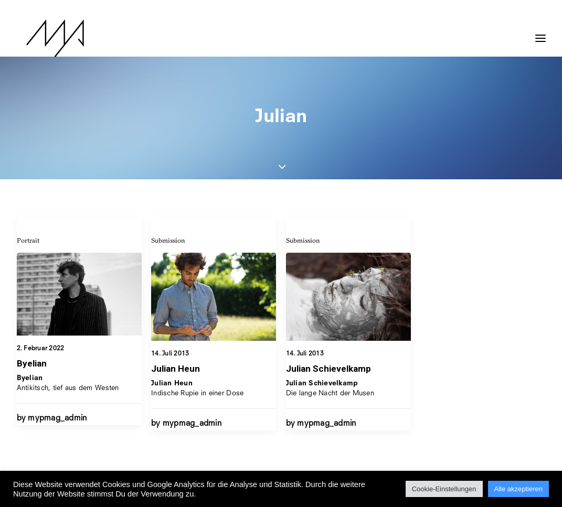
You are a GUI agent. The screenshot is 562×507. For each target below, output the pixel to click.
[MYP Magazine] (46, 38)
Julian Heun (175, 368)
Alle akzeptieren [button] (518, 489)
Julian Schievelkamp (328, 369)
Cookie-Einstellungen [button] (444, 489)
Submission (168, 240)
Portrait (28, 240)
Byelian (32, 363)
